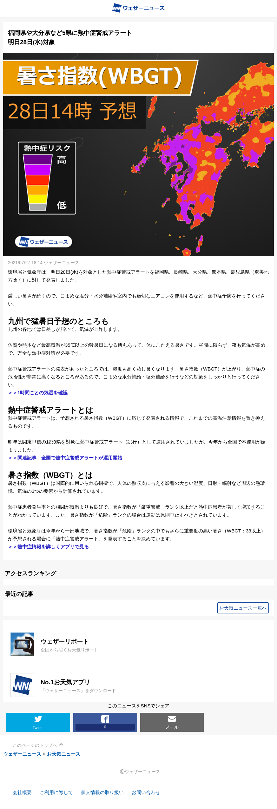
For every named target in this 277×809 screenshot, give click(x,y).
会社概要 (22, 792)
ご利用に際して (56, 792)
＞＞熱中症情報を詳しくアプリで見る (48, 546)
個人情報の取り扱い (102, 792)
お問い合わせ (146, 792)
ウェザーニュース (22, 754)
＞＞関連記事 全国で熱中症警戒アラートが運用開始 (65, 457)
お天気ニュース (63, 754)
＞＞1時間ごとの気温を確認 (38, 392)
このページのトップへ (35, 745)
